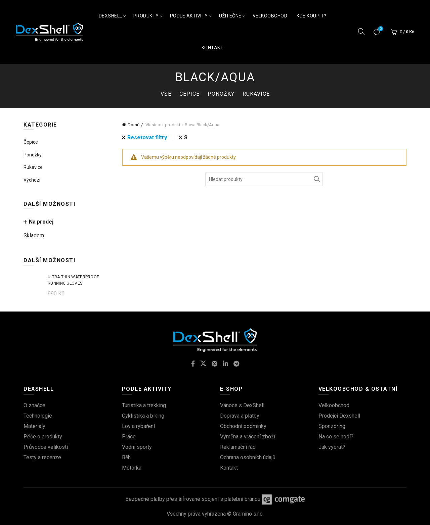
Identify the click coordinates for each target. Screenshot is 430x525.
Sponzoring (331, 426)
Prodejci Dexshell (339, 416)
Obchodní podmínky (243, 426)
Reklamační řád (238, 447)
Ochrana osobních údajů (247, 457)
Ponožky (221, 94)
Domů (133, 124)
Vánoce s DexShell (242, 405)
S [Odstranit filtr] (185, 137)
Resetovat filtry (147, 137)
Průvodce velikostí (46, 447)
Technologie (38, 416)
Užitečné (230, 15)
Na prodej (41, 222)
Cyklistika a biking (143, 416)
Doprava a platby (239, 416)
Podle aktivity (189, 15)
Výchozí (32, 180)
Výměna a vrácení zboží (247, 436)
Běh (126, 457)
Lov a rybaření (138, 426)
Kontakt (213, 47)
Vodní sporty (137, 447)
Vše (166, 94)
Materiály (34, 426)
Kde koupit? (312, 15)
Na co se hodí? (335, 436)
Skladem (34, 235)
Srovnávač (380, 29)
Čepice (189, 94)
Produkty (146, 15)
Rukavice (256, 94)
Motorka (131, 468)
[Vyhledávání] (361, 32)
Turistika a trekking (144, 405)
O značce (34, 405)
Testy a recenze (42, 457)
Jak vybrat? (331, 447)
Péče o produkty (43, 436)
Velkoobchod (270, 15)
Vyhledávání (316, 179)
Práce (129, 436)
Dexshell (110, 15)
